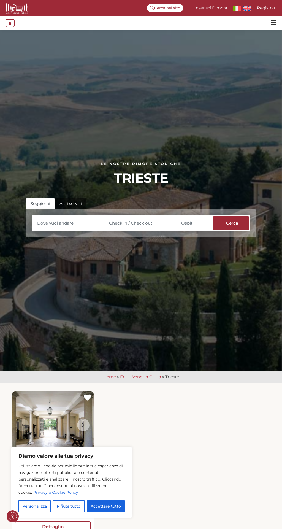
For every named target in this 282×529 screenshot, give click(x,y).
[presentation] (22, 428)
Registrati (266, 7)
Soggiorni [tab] (40, 206)
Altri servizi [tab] (70, 206)
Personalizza (34, 506)
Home (109, 379)
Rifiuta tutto (68, 506)
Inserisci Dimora (210, 7)
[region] (71, 482)
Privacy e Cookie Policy (55, 492)
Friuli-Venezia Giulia (140, 379)
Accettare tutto (106, 506)
